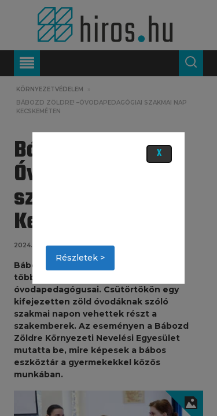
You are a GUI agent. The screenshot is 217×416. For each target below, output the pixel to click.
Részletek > (80, 257)
